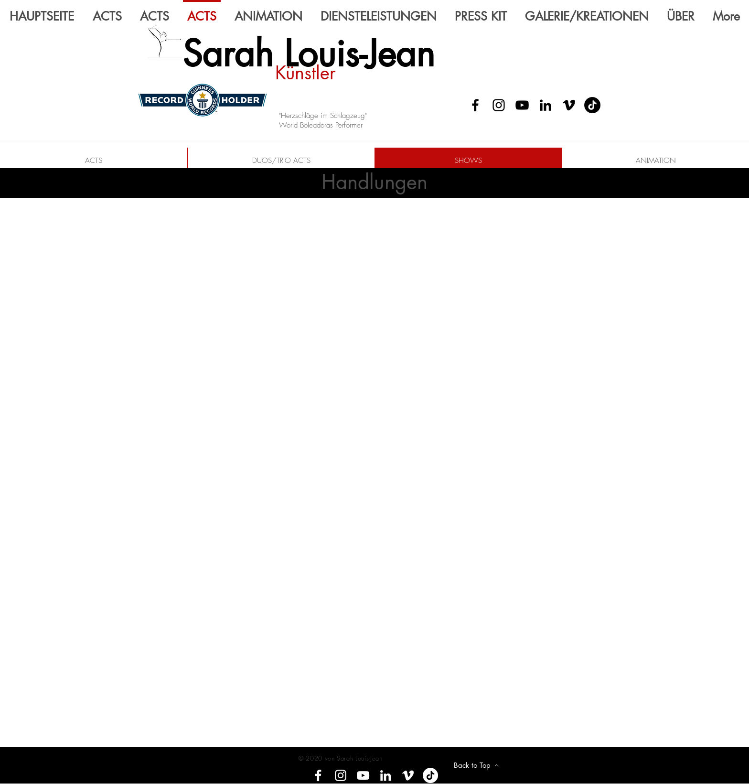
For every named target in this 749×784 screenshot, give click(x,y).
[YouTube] (522, 105)
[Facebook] (475, 105)
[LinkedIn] (545, 105)
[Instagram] (499, 105)
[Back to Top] (476, 765)
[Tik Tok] (592, 105)
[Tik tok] (430, 775)
